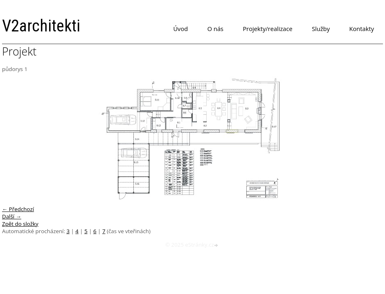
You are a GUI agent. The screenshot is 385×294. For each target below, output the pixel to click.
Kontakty (361, 28)
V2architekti (41, 26)
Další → (11, 216)
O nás (215, 28)
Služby (321, 28)
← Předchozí (18, 209)
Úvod (180, 28)
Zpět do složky (20, 223)
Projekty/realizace (268, 28)
